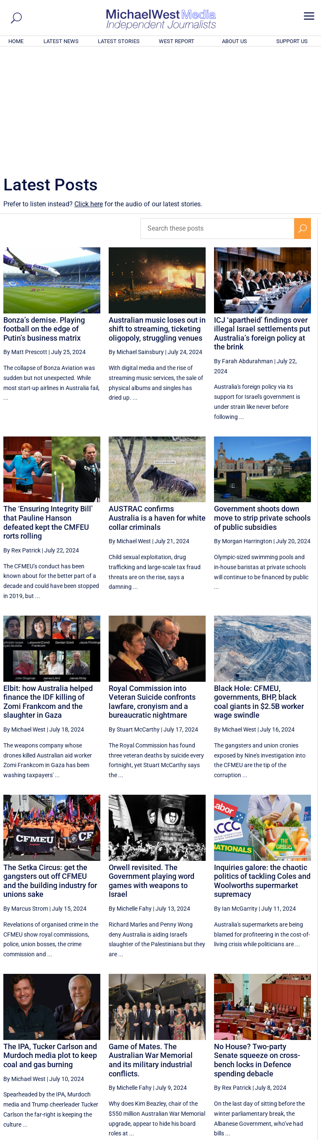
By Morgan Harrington (243, 427)
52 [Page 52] (283, 1056)
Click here (88, 90)
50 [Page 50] (241, 1056)
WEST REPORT (176, 41)
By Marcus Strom (25, 794)
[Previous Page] (180, 1056)
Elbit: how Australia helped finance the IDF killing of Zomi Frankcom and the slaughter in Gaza (48, 588)
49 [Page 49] (220, 1056)
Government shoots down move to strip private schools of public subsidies (262, 403)
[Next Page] (303, 1056)
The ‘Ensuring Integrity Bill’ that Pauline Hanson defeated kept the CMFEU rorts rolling (48, 408)
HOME (15, 41)
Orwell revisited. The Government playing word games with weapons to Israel (151, 767)
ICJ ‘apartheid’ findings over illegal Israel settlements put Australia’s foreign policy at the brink (262, 220)
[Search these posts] (217, 114)
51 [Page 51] (262, 1056)
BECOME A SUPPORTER (280, 1087)
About (257, 1135)
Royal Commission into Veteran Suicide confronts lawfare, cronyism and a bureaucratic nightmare (152, 588)
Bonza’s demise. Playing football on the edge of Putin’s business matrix (44, 215)
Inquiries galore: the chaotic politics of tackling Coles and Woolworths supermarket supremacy (262, 767)
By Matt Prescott (25, 238)
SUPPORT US (292, 41)
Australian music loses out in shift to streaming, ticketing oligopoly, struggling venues (157, 215)
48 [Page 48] (199, 1056)
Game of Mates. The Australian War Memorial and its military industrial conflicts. (151, 946)
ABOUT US (234, 41)
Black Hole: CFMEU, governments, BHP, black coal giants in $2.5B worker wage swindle (259, 588)
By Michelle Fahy (130, 794)
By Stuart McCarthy (134, 615)
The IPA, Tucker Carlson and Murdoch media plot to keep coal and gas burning (50, 941)
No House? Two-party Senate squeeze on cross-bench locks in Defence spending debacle (257, 946)
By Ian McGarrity (235, 794)
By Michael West (130, 427)
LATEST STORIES (119, 41)
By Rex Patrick (22, 436)
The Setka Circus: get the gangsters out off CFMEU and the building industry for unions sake (50, 767)
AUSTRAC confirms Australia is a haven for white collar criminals (157, 403)
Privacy (303, 1135)
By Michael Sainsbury (136, 238)
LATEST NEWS (61, 41)
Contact (279, 1135)
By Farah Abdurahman (243, 247)
